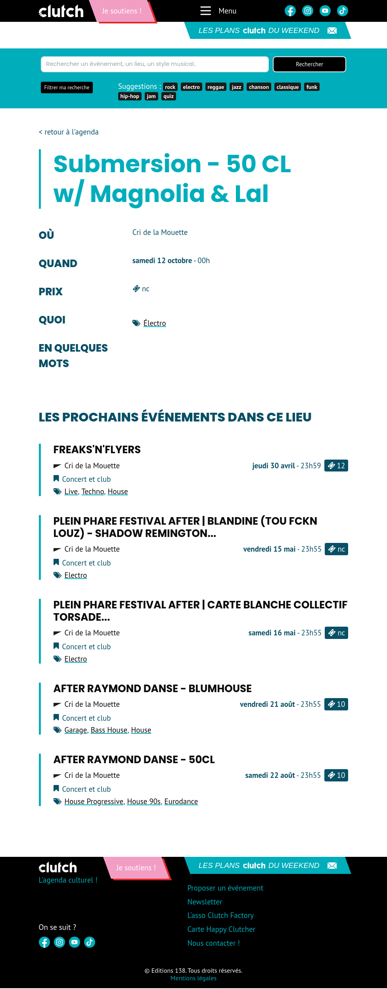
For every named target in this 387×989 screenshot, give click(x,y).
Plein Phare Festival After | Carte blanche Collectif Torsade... (201, 611)
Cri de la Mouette (92, 466)
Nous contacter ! (213, 944)
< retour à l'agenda (69, 132)
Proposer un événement (225, 888)
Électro (155, 324)
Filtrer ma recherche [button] (67, 88)
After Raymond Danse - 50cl (134, 760)
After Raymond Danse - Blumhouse (153, 689)
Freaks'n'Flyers (97, 451)
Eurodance (181, 802)
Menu (217, 10)
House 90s (144, 802)
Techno (92, 492)
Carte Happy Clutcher (221, 930)
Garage (76, 731)
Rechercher (310, 65)
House (118, 492)
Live (71, 492)
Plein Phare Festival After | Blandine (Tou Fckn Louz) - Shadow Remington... (186, 528)
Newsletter (204, 902)
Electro (76, 576)
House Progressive (94, 802)
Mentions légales (193, 979)
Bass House (109, 731)
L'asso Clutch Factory (220, 916)
